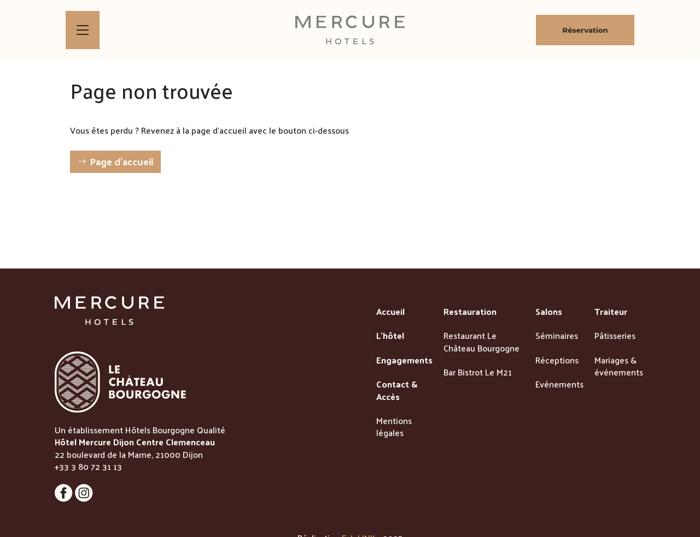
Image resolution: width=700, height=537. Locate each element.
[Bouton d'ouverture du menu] (83, 30)
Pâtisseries (614, 336)
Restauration (470, 312)
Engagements (404, 360)
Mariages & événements (618, 367)
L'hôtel (390, 336)
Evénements (559, 384)
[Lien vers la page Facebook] (65, 498)
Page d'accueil (122, 161)
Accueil (390, 312)
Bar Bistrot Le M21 (478, 372)
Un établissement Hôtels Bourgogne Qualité (140, 430)
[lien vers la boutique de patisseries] (487, 30)
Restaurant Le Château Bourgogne (482, 342)
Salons (548, 312)
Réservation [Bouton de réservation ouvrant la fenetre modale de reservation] (585, 30)
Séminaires (556, 336)
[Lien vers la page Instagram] (84, 498)
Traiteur (610, 312)
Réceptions (557, 360)
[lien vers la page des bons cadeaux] (514, 30)
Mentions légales (394, 427)
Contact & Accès (396, 391)
